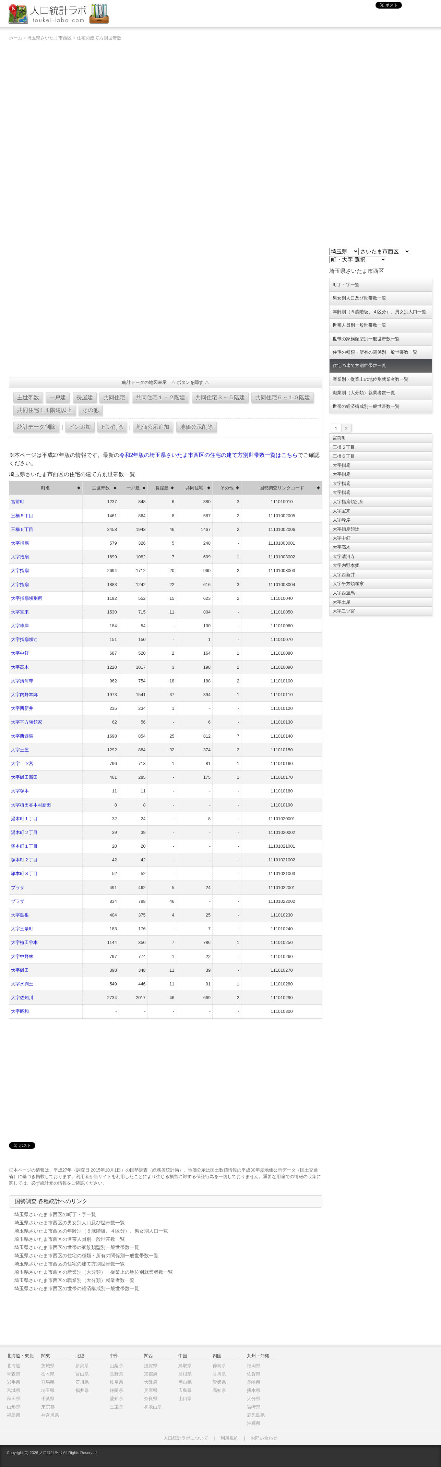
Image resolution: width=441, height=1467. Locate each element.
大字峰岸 (20, 625)
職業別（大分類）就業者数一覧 (364, 392)
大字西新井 (22, 708)
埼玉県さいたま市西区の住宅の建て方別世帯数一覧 (69, 1263)
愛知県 (116, 1398)
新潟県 (82, 1365)
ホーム (15, 37)
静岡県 (116, 1390)
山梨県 (116, 1365)
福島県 (13, 1415)
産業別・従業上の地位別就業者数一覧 (370, 379)
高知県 (219, 1390)
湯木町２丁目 (24, 832)
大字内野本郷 (24, 694)
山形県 (13, 1406)
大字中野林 (22, 956)
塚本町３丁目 (24, 873)
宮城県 (13, 1390)
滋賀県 (150, 1365)
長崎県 (253, 1382)
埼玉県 (48, 1390)
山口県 (185, 1398)
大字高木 (20, 667)
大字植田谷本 (24, 942)
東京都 (48, 1406)
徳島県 (219, 1365)
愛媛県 (219, 1382)
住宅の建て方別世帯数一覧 (359, 365)
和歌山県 (153, 1406)
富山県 (82, 1374)
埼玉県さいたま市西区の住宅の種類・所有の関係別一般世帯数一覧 (86, 1255)
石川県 (82, 1382)
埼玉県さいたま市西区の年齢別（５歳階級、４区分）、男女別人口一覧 (91, 1231)
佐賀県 (253, 1374)
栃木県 (48, 1374)
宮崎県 (253, 1406)
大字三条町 (22, 928)
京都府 (150, 1374)
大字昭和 (20, 1011)
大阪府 (150, 1382)
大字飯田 (20, 970)
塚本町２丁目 (24, 859)
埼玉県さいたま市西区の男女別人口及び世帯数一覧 (69, 1222)
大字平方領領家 (26, 722)
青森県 (13, 1374)
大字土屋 (20, 749)
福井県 (82, 1390)
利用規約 (229, 1438)
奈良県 (150, 1398)
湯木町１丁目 (24, 818)
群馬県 (48, 1382)
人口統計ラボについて (186, 1438)
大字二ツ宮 (22, 763)
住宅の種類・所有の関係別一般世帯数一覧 (375, 352)
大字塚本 (20, 790)
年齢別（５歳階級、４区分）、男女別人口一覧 (379, 311)
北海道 (13, 1365)
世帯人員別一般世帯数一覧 (359, 325)
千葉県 (48, 1398)
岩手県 (13, 1382)
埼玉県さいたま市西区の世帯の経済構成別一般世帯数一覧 (76, 1288)
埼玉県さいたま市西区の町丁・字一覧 (55, 1214)
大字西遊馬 (22, 736)
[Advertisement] (166, 322)
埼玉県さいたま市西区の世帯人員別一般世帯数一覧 (69, 1239)
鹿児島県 (256, 1415)
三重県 (116, 1406)
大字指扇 (20, 543)
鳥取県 (185, 1365)
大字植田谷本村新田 (31, 805)
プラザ (17, 887)
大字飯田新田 (24, 777)
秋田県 (13, 1398)
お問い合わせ (264, 1438)
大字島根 (20, 915)
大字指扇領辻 (24, 639)
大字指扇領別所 (26, 598)
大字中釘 (20, 653)
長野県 (116, 1374)
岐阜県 (116, 1382)
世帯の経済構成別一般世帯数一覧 (366, 406)
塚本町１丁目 (24, 846)
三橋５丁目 (22, 515)
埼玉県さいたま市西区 (49, 37)
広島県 (185, 1390)
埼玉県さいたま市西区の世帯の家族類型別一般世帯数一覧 (76, 1247)
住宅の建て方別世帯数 (99, 37)
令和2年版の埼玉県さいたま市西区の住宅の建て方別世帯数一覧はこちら (208, 455)
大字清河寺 (22, 680)
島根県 (185, 1374)
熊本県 (253, 1390)
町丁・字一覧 (346, 284)
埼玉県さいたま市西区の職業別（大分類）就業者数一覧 (74, 1280)
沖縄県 (253, 1423)
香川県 (219, 1374)
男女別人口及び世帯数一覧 (359, 298)
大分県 (253, 1398)
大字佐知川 (22, 997)
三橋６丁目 (22, 529)
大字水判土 (22, 983)
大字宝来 (20, 612)
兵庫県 (150, 1390)
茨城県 (48, 1365)
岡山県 (185, 1382)
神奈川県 (50, 1415)
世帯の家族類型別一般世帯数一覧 (366, 338)
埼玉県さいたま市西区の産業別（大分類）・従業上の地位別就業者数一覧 (93, 1272)
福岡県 (253, 1365)
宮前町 (17, 501)
